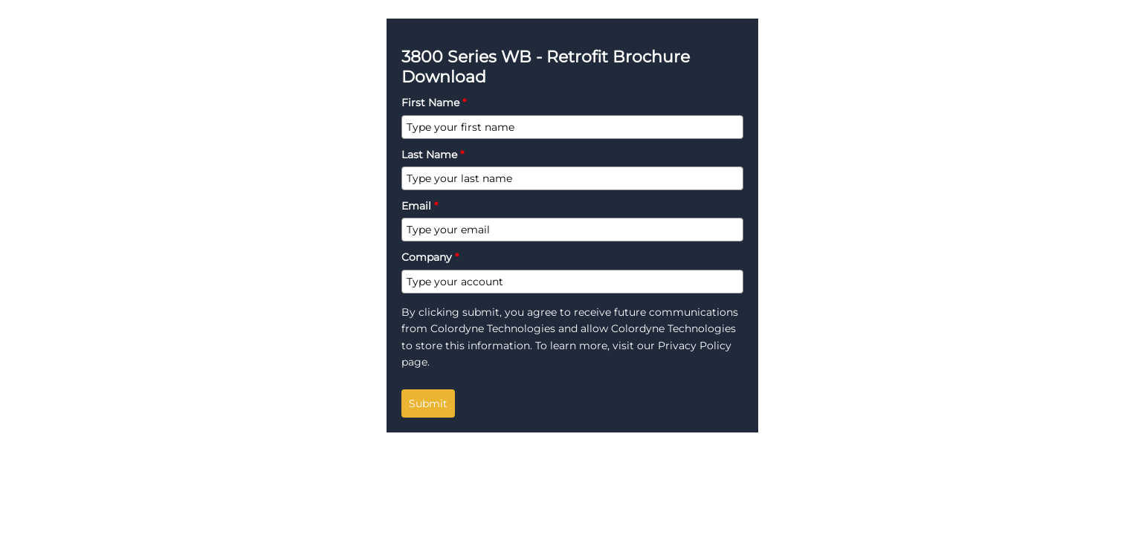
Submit (428, 403)
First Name (433, 102)
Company (430, 257)
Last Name (432, 154)
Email (419, 206)
